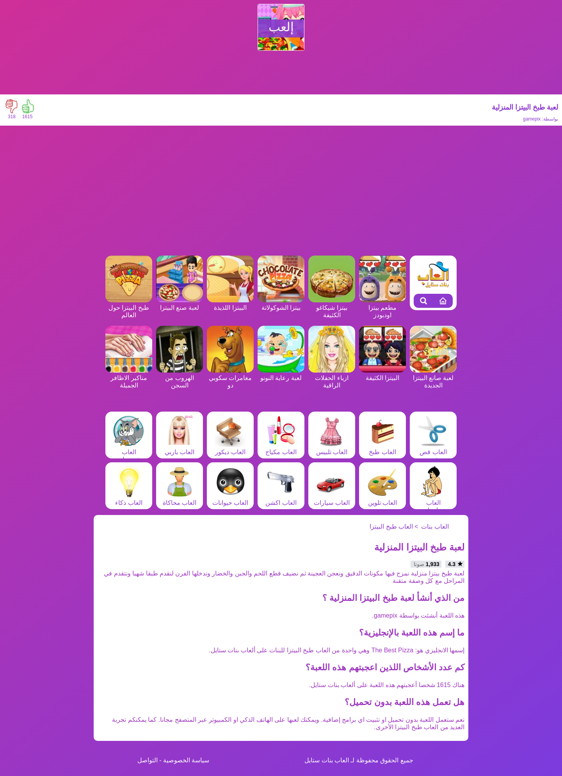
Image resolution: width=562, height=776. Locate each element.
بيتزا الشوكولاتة (281, 304)
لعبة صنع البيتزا (179, 304)
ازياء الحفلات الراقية (331, 378)
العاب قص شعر (433, 452)
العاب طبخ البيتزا (391, 526)
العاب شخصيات (128, 452)
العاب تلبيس (331, 448)
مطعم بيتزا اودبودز (382, 307)
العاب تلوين (382, 499)
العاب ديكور (230, 448)
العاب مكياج (281, 448)
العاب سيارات (331, 499)
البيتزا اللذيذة (230, 304)
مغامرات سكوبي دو (230, 378)
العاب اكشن (281, 499)
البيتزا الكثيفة (382, 374)
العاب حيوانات (230, 499)
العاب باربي (179, 448)
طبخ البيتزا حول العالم (128, 307)
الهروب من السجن (179, 378)
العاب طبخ (382, 448)
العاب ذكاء (128, 499)
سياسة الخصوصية (186, 760)
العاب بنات (434, 526)
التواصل (147, 760)
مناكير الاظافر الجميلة (128, 378)
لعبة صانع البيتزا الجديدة (433, 378)
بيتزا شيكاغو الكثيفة (331, 307)
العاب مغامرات (433, 502)
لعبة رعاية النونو (281, 374)
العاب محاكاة (179, 499)
